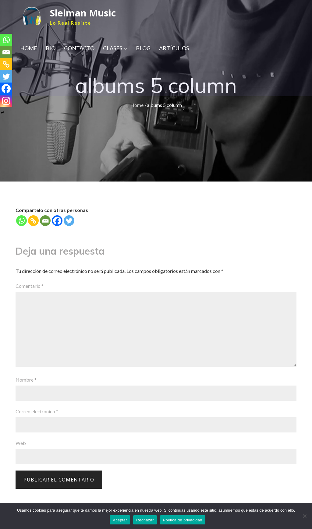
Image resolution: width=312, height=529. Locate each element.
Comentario (30, 286)
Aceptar (120, 520)
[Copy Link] (33, 220)
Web (21, 443)
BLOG (143, 48)
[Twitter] (69, 220)
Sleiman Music (85, 12)
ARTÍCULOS (174, 48)
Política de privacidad (182, 520)
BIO (50, 48)
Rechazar (145, 520)
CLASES (115, 48)
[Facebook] (57, 220)
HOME (28, 48)
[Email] (45, 220)
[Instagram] (6, 101)
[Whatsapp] (21, 220)
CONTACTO (79, 48)
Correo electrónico (37, 411)
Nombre (26, 380)
